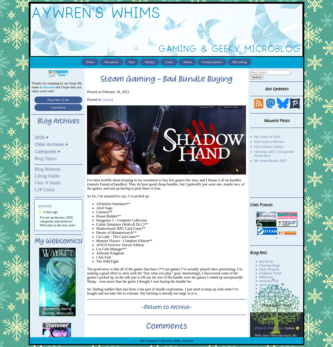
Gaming (107, 100)
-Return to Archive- (166, 307)
